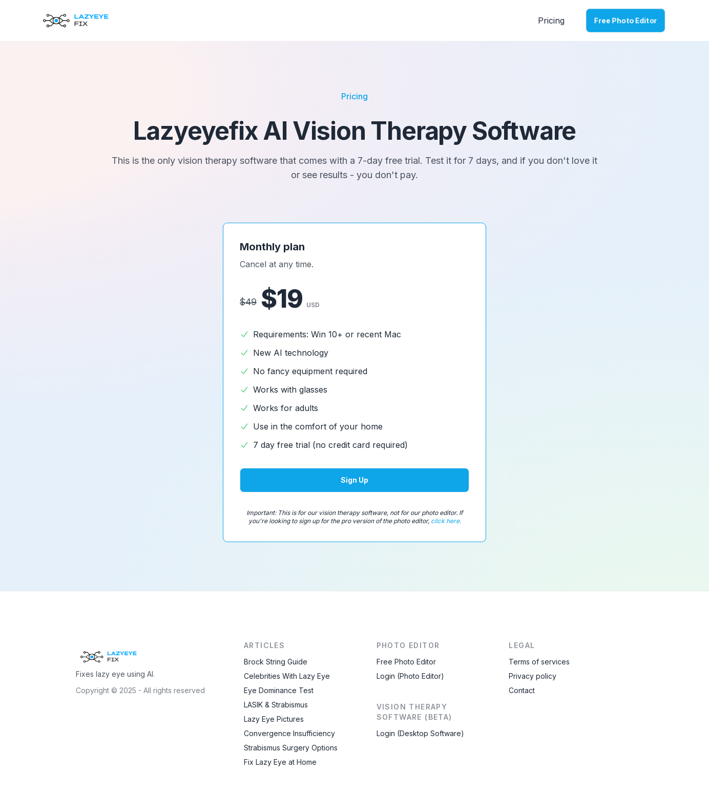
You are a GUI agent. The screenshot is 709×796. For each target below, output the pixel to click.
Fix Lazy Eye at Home (280, 762)
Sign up (354, 480)
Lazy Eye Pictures (274, 719)
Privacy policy (532, 676)
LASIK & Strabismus (276, 704)
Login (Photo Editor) (410, 676)
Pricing (551, 20)
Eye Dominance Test (279, 690)
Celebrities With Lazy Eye (287, 676)
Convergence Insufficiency (289, 733)
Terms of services (539, 661)
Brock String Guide (275, 661)
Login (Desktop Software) (420, 733)
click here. (446, 521)
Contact (522, 690)
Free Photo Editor (625, 20)
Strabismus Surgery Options (291, 747)
